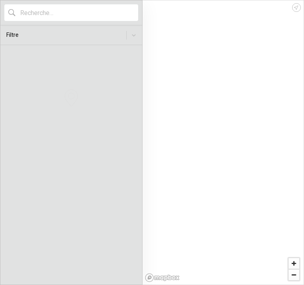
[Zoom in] (294, 263)
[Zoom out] (294, 275)
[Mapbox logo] (162, 277)
